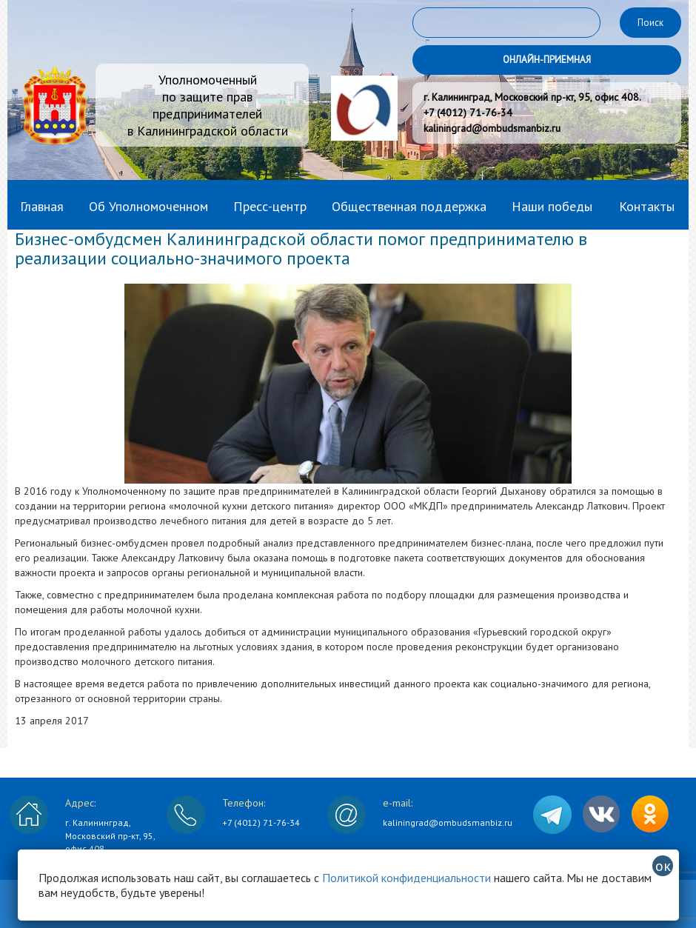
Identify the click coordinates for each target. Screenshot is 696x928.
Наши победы (552, 206)
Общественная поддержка (409, 206)
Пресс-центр (270, 206)
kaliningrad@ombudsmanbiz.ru (447, 822)
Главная (42, 206)
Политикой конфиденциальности (406, 877)
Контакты (647, 206)
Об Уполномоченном (148, 206)
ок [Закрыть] (663, 865)
